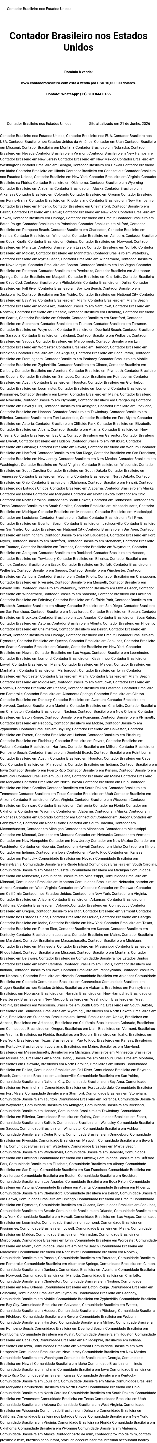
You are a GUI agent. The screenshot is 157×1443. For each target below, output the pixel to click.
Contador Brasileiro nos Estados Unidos (39, 9)
